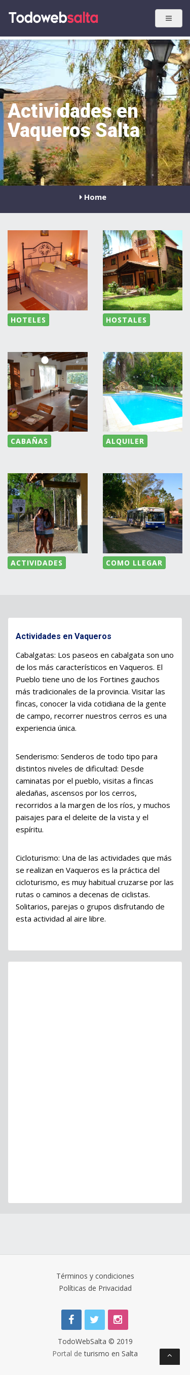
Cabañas (29, 441)
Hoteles (28, 320)
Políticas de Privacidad (95, 1288)
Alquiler (125, 441)
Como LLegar (134, 563)
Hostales (126, 320)
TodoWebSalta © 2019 (95, 1341)
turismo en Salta (111, 1353)
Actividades (37, 563)
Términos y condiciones (95, 1276)
